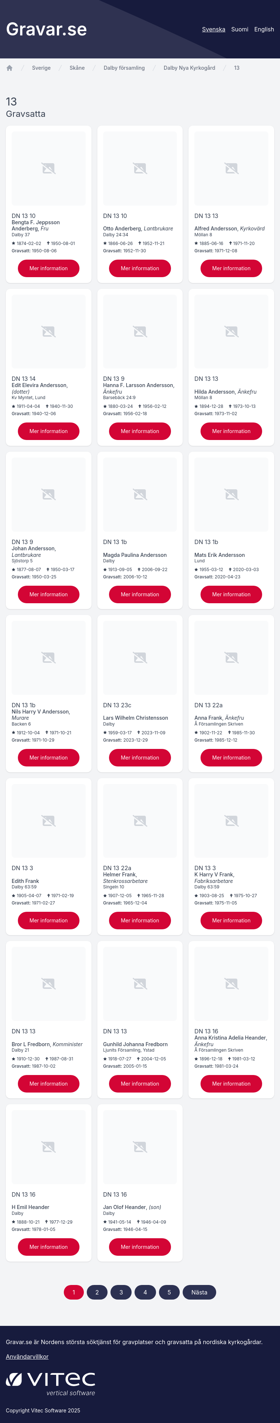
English (264, 29)
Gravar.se (46, 29)
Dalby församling (124, 68)
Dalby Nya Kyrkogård (189, 68)
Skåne (77, 68)
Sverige (41, 68)
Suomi (239, 29)
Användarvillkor (27, 1356)
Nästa (199, 1292)
